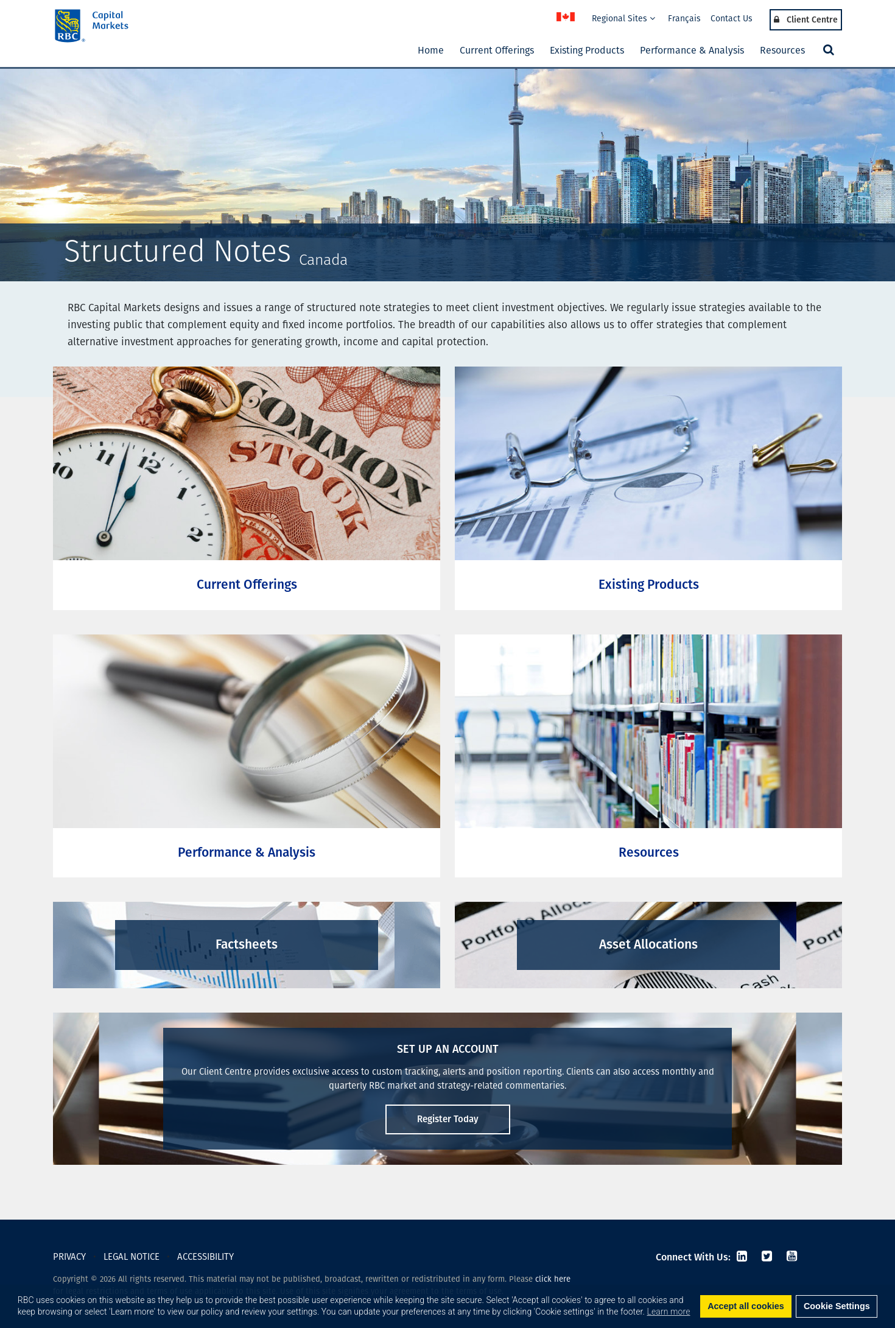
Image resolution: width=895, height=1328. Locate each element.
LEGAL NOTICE (132, 1256)
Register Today (448, 1119)
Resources (782, 50)
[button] (827, 50)
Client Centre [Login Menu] (806, 20)
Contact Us (732, 18)
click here (552, 1279)
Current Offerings (497, 50)
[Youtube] (790, 1257)
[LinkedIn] (742, 1257)
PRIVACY (69, 1256)
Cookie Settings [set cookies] (837, 1306)
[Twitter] (767, 1257)
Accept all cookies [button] (745, 1306)
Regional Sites (623, 18)
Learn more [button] (668, 1311)
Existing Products (587, 50)
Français (684, 18)
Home (431, 50)
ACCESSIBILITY (205, 1256)
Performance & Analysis (692, 50)
